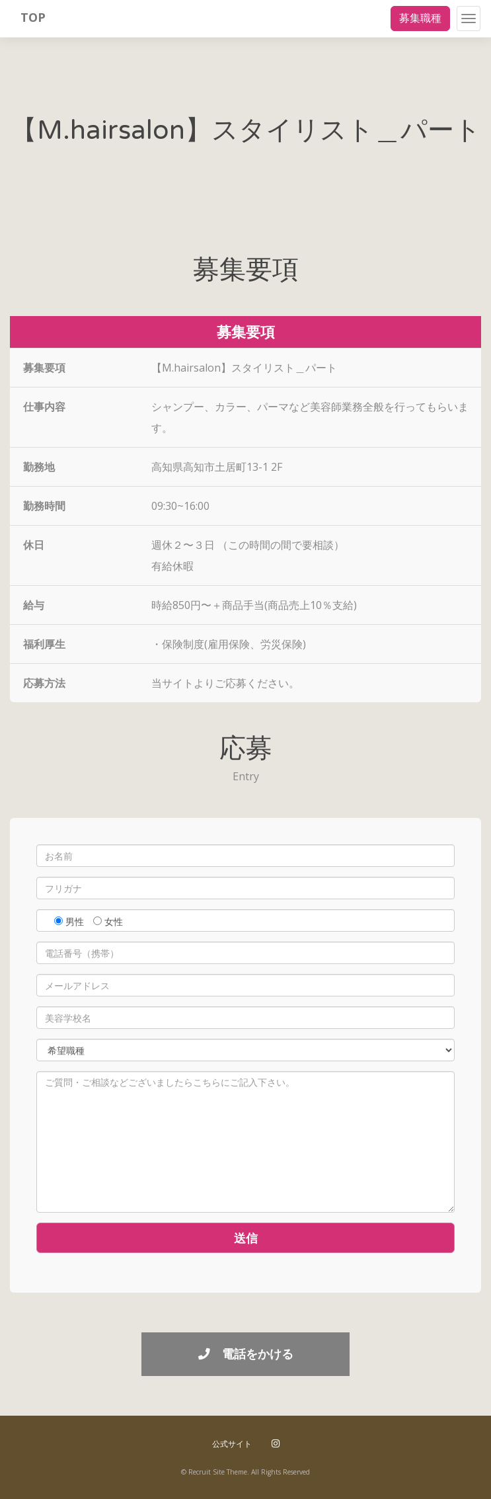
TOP (33, 17)
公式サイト (232, 1443)
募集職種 (420, 18)
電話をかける (245, 1353)
